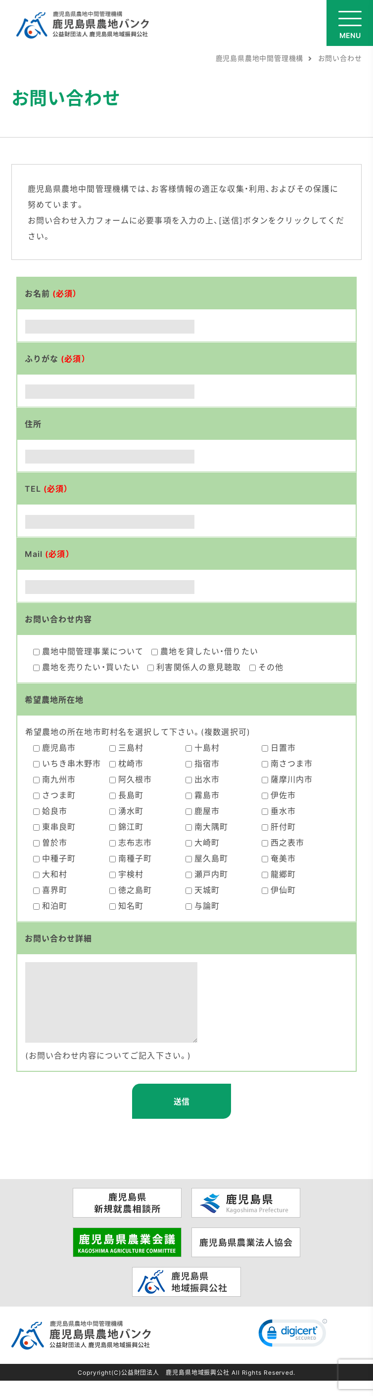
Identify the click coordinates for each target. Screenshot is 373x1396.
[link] (292, 1350)
